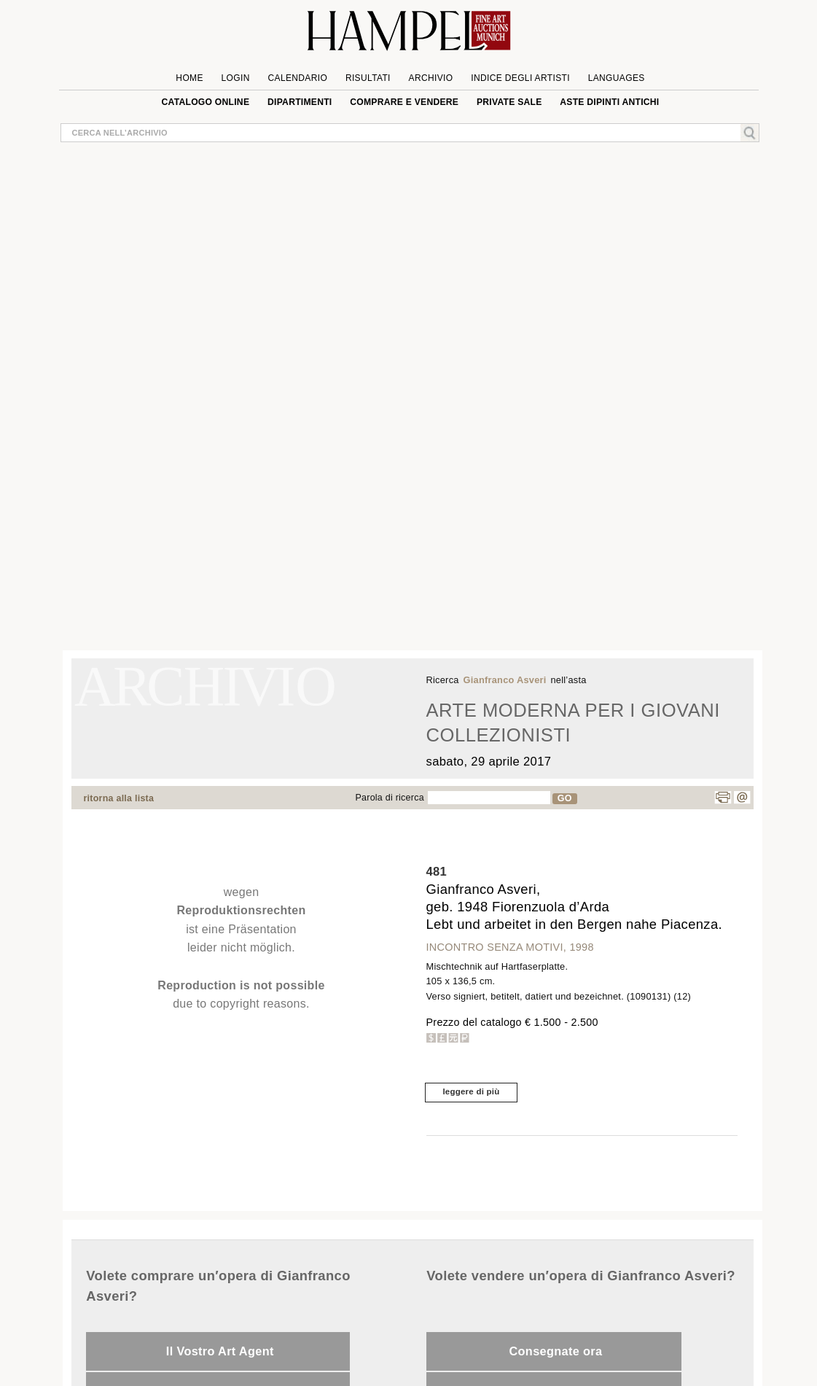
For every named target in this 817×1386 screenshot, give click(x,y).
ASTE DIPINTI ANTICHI (609, 102)
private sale (509, 102)
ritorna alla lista (119, 798)
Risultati (368, 78)
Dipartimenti (299, 102)
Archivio (431, 78)
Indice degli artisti (520, 78)
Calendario (298, 78)
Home (189, 78)
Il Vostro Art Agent (220, 1351)
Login (236, 78)
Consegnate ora (555, 1351)
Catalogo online (206, 102)
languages (616, 78)
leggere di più (470, 1091)
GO (565, 798)
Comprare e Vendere (404, 102)
